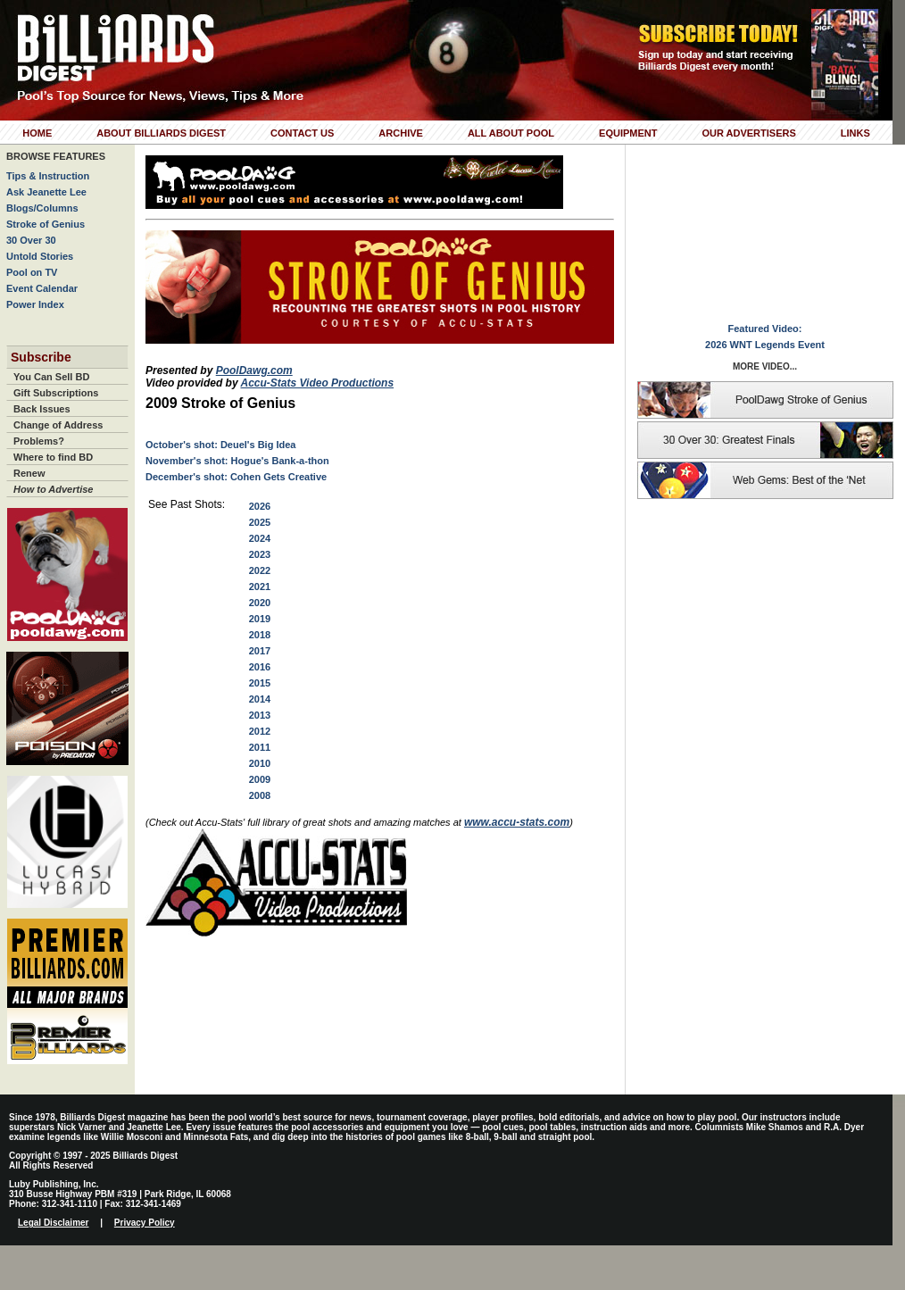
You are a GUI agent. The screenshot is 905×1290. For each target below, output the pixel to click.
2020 (259, 602)
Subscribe (41, 357)
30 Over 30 (31, 240)
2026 (259, 506)
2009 (259, 779)
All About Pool (511, 133)
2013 (259, 715)
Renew (29, 473)
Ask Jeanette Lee (46, 192)
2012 (259, 731)
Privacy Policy (144, 1223)
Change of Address (58, 425)
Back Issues (42, 409)
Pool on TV (31, 272)
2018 (259, 634)
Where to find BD (53, 457)
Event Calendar (42, 288)
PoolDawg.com (254, 370)
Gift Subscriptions (55, 392)
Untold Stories (39, 256)
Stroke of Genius (45, 224)
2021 (259, 586)
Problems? (38, 441)
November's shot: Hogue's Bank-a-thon (237, 460)
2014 (259, 699)
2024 (259, 538)
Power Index (35, 304)
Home (37, 133)
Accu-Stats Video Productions (317, 383)
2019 (259, 618)
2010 (259, 763)
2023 (259, 554)
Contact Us (302, 133)
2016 (259, 667)
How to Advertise (53, 489)
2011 (259, 747)
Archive (400, 133)
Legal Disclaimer (53, 1223)
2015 (259, 683)
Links (855, 133)
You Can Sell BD (51, 376)
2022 (259, 570)
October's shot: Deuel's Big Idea (220, 444)
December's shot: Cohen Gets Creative (236, 476)
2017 (259, 650)
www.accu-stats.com (516, 822)
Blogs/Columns (42, 208)
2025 (259, 522)
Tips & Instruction (47, 176)
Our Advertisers (748, 133)
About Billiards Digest (161, 133)
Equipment (628, 133)
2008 (259, 795)
